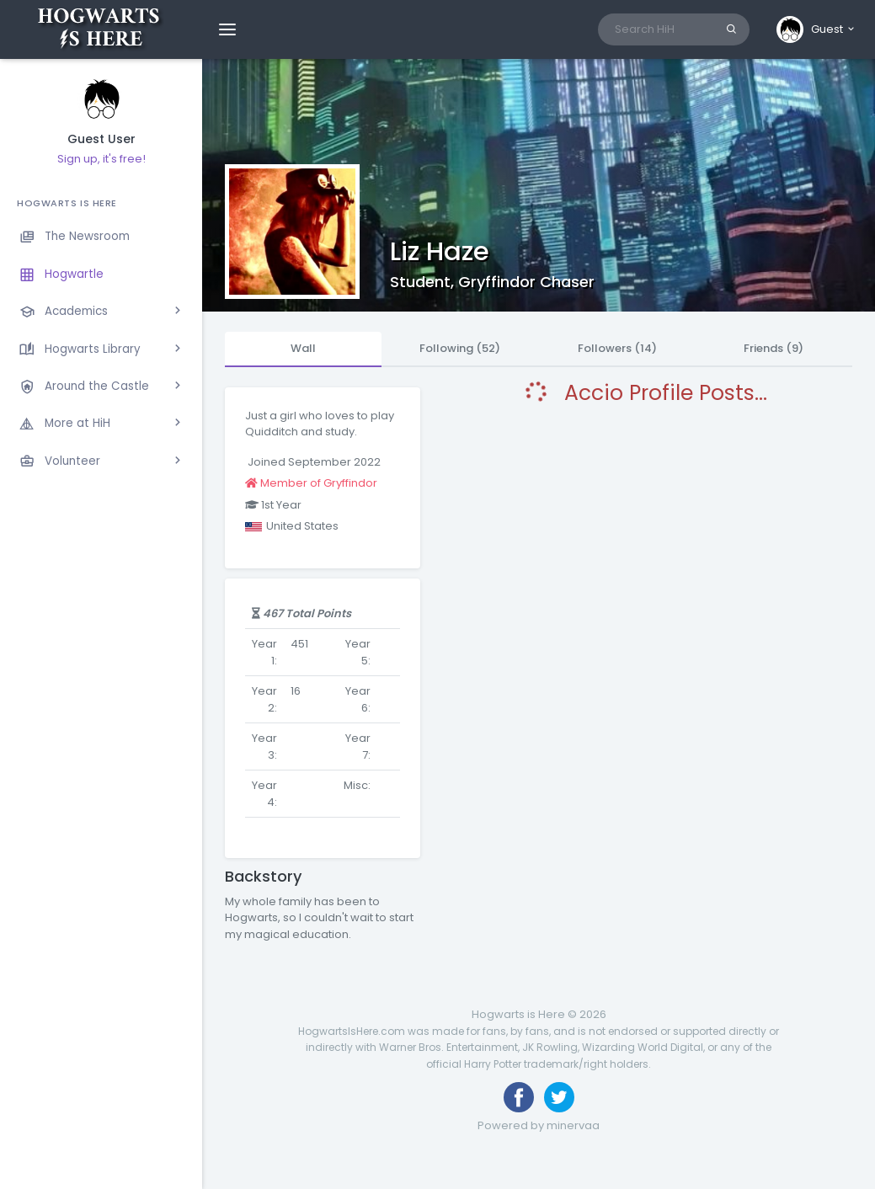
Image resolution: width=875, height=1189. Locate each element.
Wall (303, 348)
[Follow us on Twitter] (559, 1097)
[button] (816, 29)
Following (459, 348)
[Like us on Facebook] (519, 1097)
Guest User (101, 139)
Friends (773, 348)
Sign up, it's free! (101, 159)
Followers (617, 348)
